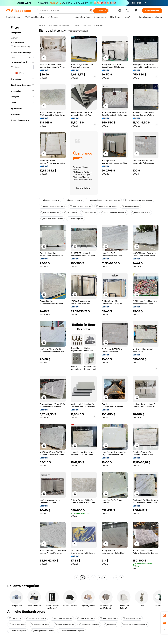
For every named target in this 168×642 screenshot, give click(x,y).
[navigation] (21, 301)
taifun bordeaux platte (62, 618)
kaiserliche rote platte (106, 206)
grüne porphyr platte (64, 624)
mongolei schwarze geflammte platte (104, 200)
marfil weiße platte (109, 618)
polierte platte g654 (140, 212)
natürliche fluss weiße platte (71, 631)
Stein (76, 25)
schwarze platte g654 (89, 624)
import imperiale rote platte (113, 212)
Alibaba (42, 25)
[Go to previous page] (76, 577)
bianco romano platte (36, 618)
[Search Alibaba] (63, 10)
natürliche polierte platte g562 (138, 200)
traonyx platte (89, 212)
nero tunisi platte (17, 624)
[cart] (128, 11)
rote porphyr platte (132, 618)
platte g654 (15, 618)
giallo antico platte (73, 200)
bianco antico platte (49, 200)
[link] (164, 615)
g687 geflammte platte (80, 206)
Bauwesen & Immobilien (59, 25)
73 (116, 578)
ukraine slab (70, 212)
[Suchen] (100, 10)
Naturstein (87, 25)
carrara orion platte (49, 212)
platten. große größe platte (52, 206)
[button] (90, 10)
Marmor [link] (99, 25)
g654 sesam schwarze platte (134, 624)
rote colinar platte (130, 206)
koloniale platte (75, 219)
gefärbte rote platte (40, 624)
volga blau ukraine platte (51, 219)
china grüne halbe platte (43, 631)
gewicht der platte (86, 618)
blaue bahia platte (17, 631)
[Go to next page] (121, 577)
